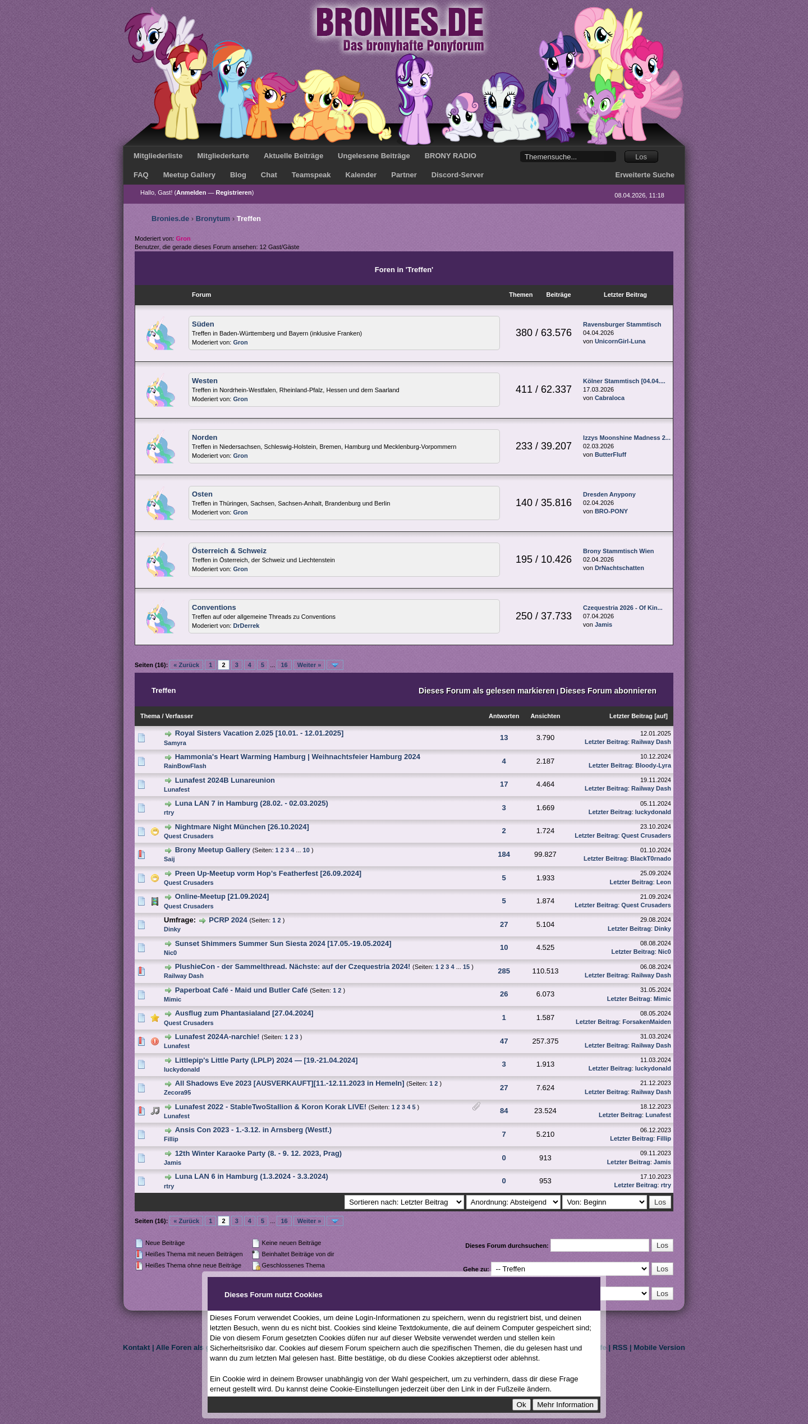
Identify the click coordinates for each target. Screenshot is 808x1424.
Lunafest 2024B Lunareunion (225, 780)
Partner (404, 175)
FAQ (141, 175)
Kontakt (136, 1347)
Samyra (175, 742)
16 (284, 665)
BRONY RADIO (450, 155)
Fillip (171, 1139)
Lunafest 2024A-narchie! (217, 1036)
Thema (150, 716)
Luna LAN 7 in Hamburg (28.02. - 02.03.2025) (251, 803)
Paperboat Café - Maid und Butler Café (241, 990)
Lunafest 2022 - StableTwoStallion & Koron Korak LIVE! (270, 1107)
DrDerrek (246, 625)
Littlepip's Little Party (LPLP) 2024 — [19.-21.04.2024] (266, 1060)
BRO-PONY (611, 511)
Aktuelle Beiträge (293, 155)
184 (504, 854)
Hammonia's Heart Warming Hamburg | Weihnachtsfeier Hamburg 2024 (297, 756)
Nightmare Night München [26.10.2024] (242, 827)
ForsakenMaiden (646, 1021)
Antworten (504, 716)
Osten (202, 494)
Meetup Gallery (189, 175)
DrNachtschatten (619, 567)
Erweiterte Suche (645, 175)
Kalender (361, 175)
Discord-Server (457, 175)
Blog (238, 175)
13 (504, 737)
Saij (169, 859)
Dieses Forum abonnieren (608, 690)
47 (504, 1041)
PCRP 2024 (228, 920)
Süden (203, 324)
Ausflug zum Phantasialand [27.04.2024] (244, 1013)
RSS (620, 1347)
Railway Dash (651, 741)
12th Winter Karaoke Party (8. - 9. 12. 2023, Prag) (258, 1153)
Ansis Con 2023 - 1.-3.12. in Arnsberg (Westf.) (253, 1130)
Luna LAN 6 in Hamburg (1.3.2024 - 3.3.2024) (251, 1176)
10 (306, 850)
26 (504, 994)
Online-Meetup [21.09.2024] (222, 896)
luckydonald (653, 812)
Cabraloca (610, 397)
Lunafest (177, 789)
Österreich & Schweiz (229, 550)
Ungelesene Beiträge (374, 155)
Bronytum (213, 218)
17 (504, 784)
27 (504, 924)
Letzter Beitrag (631, 716)
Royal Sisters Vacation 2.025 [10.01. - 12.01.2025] (259, 733)
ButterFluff (610, 454)
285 (504, 971)
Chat (269, 175)
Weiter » (309, 665)
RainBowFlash (185, 765)
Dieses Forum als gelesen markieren (487, 690)
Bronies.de (170, 218)
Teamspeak (311, 175)
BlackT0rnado (650, 858)
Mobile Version (659, 1347)
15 (466, 966)
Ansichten (545, 716)
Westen (205, 380)
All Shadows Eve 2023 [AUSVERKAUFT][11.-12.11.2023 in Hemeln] (290, 1083)
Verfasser (180, 716)
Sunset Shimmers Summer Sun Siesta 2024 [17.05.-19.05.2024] (283, 943)
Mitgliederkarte (223, 155)
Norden (205, 437)
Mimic (172, 999)
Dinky (172, 929)
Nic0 (170, 952)
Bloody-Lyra (653, 765)
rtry (169, 812)
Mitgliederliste (158, 155)
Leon (663, 882)
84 (504, 1110)
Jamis (603, 624)
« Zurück (186, 665)
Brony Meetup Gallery (212, 850)
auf (661, 716)
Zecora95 (177, 1092)
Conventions (214, 607)
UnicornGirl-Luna (620, 341)
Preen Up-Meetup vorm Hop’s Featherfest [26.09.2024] (268, 873)
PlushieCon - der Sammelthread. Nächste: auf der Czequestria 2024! (293, 966)
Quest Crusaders (189, 836)
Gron (240, 342)
